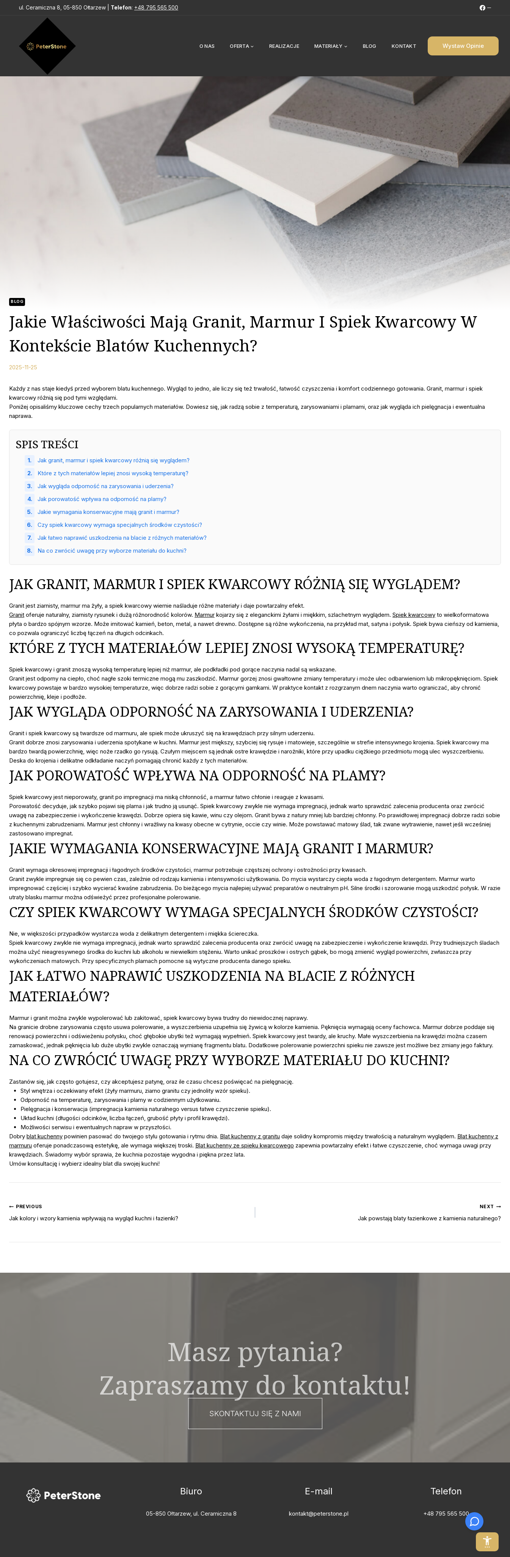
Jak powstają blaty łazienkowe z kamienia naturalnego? (381, 1212)
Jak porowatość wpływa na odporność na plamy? (102, 499)
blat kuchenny (45, 1136)
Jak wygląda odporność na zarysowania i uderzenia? (106, 486)
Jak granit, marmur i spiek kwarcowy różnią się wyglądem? (114, 460)
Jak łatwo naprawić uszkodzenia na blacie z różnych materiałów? (122, 537)
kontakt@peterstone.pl (318, 1513)
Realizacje (284, 46)
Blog (370, 46)
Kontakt (404, 46)
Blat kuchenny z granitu (250, 1136)
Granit (16, 614)
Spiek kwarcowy (413, 614)
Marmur (205, 614)
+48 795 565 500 (156, 7)
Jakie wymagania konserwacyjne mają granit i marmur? (108, 511)
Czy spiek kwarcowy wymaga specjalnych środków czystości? (120, 524)
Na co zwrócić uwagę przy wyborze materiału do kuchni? (112, 550)
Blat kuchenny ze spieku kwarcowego (244, 1145)
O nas (207, 46)
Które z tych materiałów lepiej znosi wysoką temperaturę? (113, 473)
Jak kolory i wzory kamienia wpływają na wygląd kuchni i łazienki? (129, 1212)
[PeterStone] (47, 46)
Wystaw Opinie (463, 45)
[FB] (485, 7)
